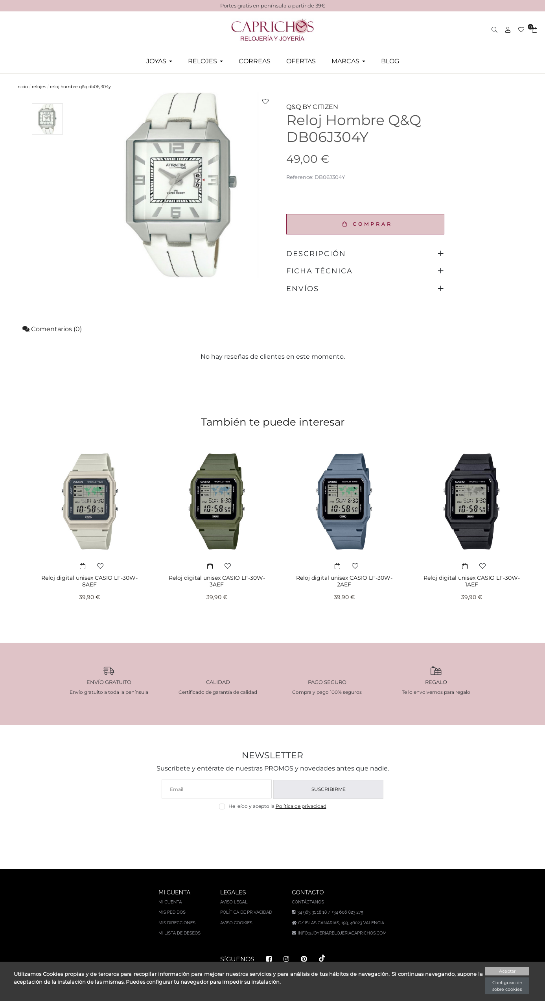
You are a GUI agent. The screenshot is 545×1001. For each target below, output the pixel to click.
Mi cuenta (170, 902)
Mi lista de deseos (179, 933)
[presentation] (272, 828)
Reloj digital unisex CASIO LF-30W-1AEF (471, 581)
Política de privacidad (301, 806)
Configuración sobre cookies (507, 986)
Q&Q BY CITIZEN (312, 107)
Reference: (299, 177)
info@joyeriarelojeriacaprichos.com (342, 933)
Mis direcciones (176, 922)
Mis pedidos (172, 912)
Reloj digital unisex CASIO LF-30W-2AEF (344, 581)
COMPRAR (365, 224)
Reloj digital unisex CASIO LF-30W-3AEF (217, 581)
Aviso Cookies (236, 922)
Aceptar (507, 971)
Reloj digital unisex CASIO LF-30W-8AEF (89, 581)
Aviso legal (233, 902)
